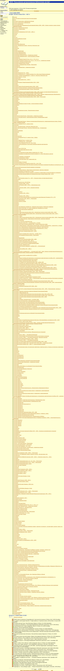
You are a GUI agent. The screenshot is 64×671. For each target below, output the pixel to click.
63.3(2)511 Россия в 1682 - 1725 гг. (20, 183)
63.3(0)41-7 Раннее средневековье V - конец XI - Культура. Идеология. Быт (29, 75)
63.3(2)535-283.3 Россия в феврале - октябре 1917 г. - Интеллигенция (28, 246)
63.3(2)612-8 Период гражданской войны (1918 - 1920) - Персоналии (28, 271)
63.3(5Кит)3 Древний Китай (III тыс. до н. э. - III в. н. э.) (25, 504)
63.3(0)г (14, 106)
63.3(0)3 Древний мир (18, 50)
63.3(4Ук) (15, 482)
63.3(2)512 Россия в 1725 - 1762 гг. (20, 193)
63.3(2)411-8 (15, 145)
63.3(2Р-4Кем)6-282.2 (17, 392)
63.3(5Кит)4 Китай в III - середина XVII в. (22, 507)
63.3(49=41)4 (16, 455)
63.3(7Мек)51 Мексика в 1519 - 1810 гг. (21, 532)
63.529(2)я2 (15, 607)
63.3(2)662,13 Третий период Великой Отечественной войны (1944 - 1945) (29, 341)
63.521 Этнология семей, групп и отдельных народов (25, 586)
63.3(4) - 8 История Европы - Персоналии (22, 443)
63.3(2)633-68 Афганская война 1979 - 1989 (22, 329)
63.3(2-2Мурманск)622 (18, 367)
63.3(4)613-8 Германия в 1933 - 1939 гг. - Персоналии (25, 452)
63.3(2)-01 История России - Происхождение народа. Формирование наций (29, 117)
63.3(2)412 (15, 147)
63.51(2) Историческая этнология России (22, 583)
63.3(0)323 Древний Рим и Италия (20, 63)
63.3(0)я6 (15, 111)
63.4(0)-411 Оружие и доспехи (19, 548)
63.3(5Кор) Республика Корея (19, 510)
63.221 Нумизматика (17, 23)
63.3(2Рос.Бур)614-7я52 (18, 437)
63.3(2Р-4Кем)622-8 (17, 406)
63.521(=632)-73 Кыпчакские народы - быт (22, 602)
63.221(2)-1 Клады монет (18, 29)
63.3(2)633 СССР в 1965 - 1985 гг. (20, 327)
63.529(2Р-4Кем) (16, 608)
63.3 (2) (14, 37)
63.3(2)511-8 (15, 190)
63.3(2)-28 (15, 120)
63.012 (14, 17)
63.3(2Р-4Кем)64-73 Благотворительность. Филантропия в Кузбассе (28, 416)
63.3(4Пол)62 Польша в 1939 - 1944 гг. (21, 480)
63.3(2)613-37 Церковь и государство (21, 274)
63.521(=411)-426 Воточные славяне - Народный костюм (25, 590)
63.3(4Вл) (15, 458)
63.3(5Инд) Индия (17, 499)
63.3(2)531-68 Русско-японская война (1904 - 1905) (24, 239)
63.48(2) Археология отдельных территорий (22, 556)
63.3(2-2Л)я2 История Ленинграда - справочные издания (25, 362)
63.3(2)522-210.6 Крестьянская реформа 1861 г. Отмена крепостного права (29, 224)
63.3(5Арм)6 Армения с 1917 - (19, 497)
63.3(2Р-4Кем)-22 (17, 382)
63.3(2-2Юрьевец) (17, 375)
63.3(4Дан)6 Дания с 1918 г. (19, 473)
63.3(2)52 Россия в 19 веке (19, 201)
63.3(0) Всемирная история (19, 38)
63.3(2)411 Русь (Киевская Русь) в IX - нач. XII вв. (24, 142)
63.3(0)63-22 (15, 99)
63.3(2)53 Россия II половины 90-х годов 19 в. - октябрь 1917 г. (27, 233)
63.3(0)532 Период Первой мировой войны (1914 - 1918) (25, 82)
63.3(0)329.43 (16, 66)
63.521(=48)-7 (16, 601)
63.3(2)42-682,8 (16, 151)
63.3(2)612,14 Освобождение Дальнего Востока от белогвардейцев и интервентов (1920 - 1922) (34, 264)
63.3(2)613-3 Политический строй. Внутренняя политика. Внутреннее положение (31, 272)
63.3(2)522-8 (15, 232)
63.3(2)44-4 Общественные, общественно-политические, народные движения (30, 169)
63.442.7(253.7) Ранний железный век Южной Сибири (25, 552)
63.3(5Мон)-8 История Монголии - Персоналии (23, 511)
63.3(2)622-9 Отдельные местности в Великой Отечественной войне (28, 313)
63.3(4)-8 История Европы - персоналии (22, 444)
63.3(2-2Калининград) (18, 357)
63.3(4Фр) (15, 486)
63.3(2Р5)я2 (15, 428)
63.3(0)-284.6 (16, 41)
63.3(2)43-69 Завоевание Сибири (20, 157)
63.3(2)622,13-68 (16, 298)
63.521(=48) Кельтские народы (20, 600)
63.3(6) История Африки (18, 521)
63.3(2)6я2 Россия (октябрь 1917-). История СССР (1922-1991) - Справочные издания (32, 342)
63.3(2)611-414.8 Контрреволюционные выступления (25, 259)
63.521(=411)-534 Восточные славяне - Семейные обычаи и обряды (28, 592)
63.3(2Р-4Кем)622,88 (17, 402)
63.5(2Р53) (15, 572)
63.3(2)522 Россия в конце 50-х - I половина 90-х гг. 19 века (26, 222)
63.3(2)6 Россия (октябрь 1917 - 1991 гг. (22, 248)
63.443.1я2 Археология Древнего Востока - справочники (25, 553)
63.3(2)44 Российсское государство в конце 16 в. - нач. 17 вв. (26, 163)
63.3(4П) (15, 478)
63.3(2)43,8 (15, 155)
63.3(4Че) (15, 495)
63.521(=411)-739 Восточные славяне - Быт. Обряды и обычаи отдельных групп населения (33, 597)
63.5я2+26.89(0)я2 (17, 612)
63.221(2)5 (15, 30)
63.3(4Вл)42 (15, 459)
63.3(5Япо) (15, 518)
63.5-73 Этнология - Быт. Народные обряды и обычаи (25, 578)
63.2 (14, 19)
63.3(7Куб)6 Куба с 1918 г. (18, 529)
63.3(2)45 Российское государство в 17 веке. (23, 171)
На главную (2, 0)
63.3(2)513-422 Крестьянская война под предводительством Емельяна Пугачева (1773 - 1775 (33, 197)
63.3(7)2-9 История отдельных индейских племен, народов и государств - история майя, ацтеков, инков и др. (37, 526)
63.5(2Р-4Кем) (16, 571)
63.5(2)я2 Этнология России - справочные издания (24, 570)
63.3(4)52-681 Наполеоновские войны (21, 450)
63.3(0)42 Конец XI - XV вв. (19, 76)
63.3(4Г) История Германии (19, 465)
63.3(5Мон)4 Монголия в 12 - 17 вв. (21, 512)
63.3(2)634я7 (16, 333)
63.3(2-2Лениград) (17, 363)
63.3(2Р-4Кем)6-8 (17, 394)
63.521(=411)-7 (16, 593)
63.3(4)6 (14, 451)
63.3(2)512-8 (15, 194)
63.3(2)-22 (15, 118)
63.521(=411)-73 (16, 594)
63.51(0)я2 (15, 582)
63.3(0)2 (14, 49)
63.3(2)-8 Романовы (17, 130)
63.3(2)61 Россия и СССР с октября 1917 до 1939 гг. (24, 255)
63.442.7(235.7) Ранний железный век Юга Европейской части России (28, 551)
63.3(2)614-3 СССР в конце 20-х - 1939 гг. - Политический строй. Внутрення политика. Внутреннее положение (37, 278)
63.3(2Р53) (15, 429)
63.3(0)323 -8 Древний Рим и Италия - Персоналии (24, 64)
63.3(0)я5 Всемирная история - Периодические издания (25, 110)
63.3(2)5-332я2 (16, 179)
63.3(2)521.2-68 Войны (18, 220)
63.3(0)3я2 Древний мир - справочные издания (23, 67)
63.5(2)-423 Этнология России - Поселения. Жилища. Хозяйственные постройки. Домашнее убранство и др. (37, 566)
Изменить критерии (18, 617)
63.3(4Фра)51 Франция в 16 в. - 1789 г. (21, 492)
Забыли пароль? (4, 17)
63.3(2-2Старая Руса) (17, 372)
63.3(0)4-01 (15, 70)
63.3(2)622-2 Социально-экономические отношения (24, 306)
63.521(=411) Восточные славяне (20, 589)
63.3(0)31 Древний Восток (18, 52)
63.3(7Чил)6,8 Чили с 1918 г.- (19, 538)
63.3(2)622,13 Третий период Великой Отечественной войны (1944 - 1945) (29, 296)
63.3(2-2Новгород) (17, 370)
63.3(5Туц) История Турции (19, 514)
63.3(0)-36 (15, 42)
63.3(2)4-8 (15, 138)
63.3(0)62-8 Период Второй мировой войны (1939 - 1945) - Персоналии (28, 96)
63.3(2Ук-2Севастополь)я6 (19, 440)
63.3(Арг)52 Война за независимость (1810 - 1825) (24, 540)
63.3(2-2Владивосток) (18, 356)
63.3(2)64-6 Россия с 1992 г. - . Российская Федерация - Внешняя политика (29, 337)
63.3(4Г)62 (15, 467)
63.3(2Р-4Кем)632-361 (18, 410)
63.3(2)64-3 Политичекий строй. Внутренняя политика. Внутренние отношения (30, 336)
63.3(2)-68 (15, 125)
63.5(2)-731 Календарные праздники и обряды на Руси (25, 568)
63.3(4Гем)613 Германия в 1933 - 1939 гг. (22, 469)
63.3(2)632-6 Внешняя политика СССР (21, 326)
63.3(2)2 (14, 133)
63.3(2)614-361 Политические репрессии (22, 279)
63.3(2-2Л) (15, 359)
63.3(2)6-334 (15, 250)
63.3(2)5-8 (15, 180)
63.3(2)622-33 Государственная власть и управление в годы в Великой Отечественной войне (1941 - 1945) (36, 307)
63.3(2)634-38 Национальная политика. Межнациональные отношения (28, 331)
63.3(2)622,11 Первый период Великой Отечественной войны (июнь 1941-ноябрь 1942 (32, 294)
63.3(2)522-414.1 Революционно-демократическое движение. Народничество (30, 226)
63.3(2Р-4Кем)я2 (16, 424)
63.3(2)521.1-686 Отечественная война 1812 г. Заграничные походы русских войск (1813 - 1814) (34, 212)
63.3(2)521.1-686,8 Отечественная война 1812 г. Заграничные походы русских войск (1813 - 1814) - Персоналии (38, 217)
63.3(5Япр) (15, 519)
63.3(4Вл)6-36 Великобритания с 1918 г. (22, 463)
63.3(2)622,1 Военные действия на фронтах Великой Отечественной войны (30, 291)
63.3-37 (14, 541)
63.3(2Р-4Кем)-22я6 (17, 383)
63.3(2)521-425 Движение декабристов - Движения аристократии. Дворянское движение (32, 206)
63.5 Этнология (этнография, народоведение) (23, 560)
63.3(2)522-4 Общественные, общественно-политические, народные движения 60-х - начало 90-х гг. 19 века (37, 225)
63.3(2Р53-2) (16, 433)
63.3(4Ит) (15, 477)
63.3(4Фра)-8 (16, 489)
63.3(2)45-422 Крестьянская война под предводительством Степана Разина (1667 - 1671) (33, 174)
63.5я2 (14, 611)
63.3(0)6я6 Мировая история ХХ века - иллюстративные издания (27, 103)
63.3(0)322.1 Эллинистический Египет (21, 61)
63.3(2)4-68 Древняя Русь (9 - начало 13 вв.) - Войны (24, 137)
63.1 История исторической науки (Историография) (24, 18)
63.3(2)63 (15, 317)
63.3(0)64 (15, 100)
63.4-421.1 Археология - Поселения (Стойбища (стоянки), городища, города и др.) (31, 549)
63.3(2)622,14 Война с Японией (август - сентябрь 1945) (25, 299)
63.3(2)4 (14, 134)
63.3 (14, 35)
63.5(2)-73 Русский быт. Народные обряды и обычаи (24, 567)
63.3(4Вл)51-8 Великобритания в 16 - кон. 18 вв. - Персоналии (27, 461)
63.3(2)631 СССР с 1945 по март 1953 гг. (22, 321)
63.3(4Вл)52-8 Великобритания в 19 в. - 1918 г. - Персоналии (26, 462)
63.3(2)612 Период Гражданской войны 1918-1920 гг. (24, 260)
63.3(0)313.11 (16, 57)
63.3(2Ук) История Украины (19, 439)
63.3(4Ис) (15, 474)
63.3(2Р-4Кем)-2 (16, 381)
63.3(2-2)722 (15, 353)
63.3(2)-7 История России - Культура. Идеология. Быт (25, 126)
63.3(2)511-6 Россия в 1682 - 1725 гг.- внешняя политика (25, 187)
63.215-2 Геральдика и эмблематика (21, 22)
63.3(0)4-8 (15, 71)
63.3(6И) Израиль (17, 522)
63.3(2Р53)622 (16, 432)
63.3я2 (14, 545)
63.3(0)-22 (15, 40)
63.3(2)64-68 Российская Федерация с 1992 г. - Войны (25, 338)
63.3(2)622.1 (15, 314)
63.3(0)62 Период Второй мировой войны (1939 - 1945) (25, 86)
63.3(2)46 (15, 175)
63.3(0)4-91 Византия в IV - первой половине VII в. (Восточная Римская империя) (31, 74)
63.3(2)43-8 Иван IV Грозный (19, 162)
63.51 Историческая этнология (20, 581)
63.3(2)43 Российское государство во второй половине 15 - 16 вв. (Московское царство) (32, 153)
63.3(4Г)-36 (15, 466)
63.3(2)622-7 (15, 310)
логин (1, 11)
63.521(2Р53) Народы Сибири (19, 587)
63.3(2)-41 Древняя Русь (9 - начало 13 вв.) (22, 123)
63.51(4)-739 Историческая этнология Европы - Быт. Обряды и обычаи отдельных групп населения (35, 585)
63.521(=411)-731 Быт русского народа (21, 596)
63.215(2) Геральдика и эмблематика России (23, 21)
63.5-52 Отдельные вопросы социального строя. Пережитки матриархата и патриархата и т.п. (34, 577)
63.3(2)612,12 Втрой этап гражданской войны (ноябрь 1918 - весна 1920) (29, 263)
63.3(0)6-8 (15, 85)
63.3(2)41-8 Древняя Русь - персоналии (21, 141)
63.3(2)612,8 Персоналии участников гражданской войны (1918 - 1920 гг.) (29, 266)
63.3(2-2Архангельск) (17, 355)
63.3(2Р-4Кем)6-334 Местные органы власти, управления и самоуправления (30, 393)
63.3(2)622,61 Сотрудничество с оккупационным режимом (26, 300)
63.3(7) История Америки (18, 525)
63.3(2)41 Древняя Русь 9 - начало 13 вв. (22, 140)
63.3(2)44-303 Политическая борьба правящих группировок (26, 167)
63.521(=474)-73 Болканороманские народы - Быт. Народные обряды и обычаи (30, 598)
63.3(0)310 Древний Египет (19, 53)
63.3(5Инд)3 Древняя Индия (19, 500)
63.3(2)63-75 (15, 318)
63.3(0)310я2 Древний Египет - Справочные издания (24, 55)
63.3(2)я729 (15, 351)
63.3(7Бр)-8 (15, 527)
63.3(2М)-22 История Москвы (19, 377)
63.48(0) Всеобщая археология (20, 555)
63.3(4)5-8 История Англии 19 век (20, 448)
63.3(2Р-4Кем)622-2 (17, 405)
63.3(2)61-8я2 (16, 256)
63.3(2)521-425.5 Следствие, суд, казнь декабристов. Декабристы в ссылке (29, 208)
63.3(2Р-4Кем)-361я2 (17, 385)
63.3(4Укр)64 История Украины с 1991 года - (23, 484)
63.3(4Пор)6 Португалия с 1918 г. (20, 481)
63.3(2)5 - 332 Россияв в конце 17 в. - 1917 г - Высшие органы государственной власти (32, 178)
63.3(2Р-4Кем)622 (17, 398)
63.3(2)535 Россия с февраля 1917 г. (21, 244)
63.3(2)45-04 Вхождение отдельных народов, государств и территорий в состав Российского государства (36, 172)
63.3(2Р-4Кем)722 (17, 421)
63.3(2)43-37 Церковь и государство (21, 156)
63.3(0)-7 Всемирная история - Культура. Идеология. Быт (25, 45)
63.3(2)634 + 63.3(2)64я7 (18, 330)
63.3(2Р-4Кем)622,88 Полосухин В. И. (21, 404)
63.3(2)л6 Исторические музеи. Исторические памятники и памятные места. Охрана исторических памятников (37, 346)
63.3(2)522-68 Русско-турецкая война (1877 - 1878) (24, 231)
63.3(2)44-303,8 (16, 168)
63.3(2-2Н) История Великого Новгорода (22, 368)
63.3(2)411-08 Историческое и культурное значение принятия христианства (30, 144)
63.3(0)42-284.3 (16, 78)
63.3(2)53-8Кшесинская (18, 237)
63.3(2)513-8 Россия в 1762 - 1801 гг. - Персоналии (24, 198)
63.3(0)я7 (15, 113)
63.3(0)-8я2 (15, 48)
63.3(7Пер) (15, 533)
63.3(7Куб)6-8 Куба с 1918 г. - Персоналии (22, 530)
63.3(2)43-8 (15, 160)
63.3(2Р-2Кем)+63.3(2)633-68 (19, 378)
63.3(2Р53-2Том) (16, 435)
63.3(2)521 (15, 205)
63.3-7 (14, 542)
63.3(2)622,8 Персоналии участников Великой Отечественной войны (28, 302)
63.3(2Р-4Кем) (16, 379)
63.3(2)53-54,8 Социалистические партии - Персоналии (25, 235)
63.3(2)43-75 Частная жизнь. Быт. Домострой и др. (24, 159)
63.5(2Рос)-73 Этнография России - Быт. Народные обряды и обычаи (28, 574)
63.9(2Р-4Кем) (16, 613)
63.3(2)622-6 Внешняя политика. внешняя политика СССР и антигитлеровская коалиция (32, 309)
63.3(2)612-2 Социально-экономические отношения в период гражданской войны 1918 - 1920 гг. (34, 267)
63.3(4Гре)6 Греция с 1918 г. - (19, 471)
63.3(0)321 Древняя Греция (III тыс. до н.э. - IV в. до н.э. (25, 59)
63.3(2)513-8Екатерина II (18, 199)
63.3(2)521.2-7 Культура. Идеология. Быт (22, 221)
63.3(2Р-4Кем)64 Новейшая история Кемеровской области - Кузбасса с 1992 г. (30, 413)
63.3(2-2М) (15, 364)
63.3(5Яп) (15, 517)
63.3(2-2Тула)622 (17, 374)
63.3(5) (14, 496)
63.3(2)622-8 (15, 311)
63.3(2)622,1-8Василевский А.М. (20, 292)
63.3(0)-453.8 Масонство (18, 44)
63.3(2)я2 (15, 348)
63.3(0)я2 (15, 109)
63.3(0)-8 (15, 46)
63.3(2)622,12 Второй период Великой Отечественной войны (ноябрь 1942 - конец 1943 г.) (33, 295)
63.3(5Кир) (15, 501)
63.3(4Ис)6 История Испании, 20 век (21, 476)
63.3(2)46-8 (15, 176)
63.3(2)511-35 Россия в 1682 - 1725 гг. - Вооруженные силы (26, 184)
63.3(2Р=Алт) (16, 436)
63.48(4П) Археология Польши (20, 557)
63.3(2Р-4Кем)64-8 (17, 420)
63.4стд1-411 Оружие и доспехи (20, 559)
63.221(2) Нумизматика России (20, 27)
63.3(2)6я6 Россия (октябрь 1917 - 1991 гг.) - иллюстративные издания (28, 344)
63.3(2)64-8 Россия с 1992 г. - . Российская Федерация (25, 340)
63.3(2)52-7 (15, 202)
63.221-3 (15, 33)
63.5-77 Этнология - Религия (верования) (22, 579)
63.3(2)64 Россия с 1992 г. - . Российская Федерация (24, 334)
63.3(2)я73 (15, 352)
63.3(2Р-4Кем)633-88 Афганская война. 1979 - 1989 (24, 412)
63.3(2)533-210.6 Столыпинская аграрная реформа (24, 241)
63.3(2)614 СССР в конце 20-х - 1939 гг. (21, 275)
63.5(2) (14, 563)
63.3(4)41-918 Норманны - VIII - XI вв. (21, 446)
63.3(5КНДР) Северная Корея (19, 508)
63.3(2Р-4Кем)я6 (16, 425)
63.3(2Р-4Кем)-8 (16, 389)
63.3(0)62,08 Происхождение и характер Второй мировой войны (27, 87)
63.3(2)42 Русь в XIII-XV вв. (19, 148)
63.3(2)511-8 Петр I (17, 191)
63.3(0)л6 (15, 107)
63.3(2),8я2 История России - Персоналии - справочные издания (27, 115)
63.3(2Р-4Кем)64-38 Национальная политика (23, 414)
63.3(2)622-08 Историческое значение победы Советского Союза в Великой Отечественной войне (35, 304)
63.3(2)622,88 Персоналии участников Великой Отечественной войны (28, 303)
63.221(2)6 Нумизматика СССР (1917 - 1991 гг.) (23, 31)
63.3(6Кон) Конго (16, 523)
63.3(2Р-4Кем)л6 (16, 422)
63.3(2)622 (15, 287)
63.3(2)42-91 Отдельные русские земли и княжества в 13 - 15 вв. (27, 152)
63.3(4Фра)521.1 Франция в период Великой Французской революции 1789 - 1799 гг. (31, 493)
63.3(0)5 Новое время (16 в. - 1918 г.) (21, 79)
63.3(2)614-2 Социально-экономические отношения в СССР (26, 276)
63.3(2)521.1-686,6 (17, 216)
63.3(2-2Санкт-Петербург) (18, 371)
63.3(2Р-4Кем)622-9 (17, 408)
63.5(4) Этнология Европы (19, 575)
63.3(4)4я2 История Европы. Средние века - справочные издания (27, 447)
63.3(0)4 (14, 68)
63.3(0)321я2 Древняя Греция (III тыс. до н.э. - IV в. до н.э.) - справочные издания (31, 60)
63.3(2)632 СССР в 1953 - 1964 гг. (20, 325)
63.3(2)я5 (15, 349)
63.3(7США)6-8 (16, 537)
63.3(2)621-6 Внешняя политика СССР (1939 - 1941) (24, 286)
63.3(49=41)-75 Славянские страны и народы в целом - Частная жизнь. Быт (30, 454)
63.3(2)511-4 (15, 186)
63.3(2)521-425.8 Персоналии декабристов (22, 209)
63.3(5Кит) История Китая (18, 503)
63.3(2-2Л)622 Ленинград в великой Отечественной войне (26, 360)
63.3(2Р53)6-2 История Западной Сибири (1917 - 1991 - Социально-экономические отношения (34, 431)
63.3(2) (14, 114)
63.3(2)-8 (15, 129)
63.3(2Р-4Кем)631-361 (18, 409)
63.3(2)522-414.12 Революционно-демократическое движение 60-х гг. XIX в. (30, 228)
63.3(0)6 (14, 83)
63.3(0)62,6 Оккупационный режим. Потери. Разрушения (25, 89)
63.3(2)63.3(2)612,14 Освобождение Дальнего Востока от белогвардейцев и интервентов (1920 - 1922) (36, 319)
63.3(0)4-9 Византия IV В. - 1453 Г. (20, 72)
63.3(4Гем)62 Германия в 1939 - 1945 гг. (22, 470)
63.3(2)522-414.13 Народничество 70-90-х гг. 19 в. (24, 229)
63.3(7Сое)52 (16, 534)
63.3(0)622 (15, 98)
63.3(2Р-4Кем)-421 (17, 386)
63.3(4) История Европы (18, 441)
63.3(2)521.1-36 (16, 210)
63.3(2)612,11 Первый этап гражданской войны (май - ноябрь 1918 (28, 262)
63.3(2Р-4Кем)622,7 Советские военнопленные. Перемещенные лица (28, 399)
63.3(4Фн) (15, 485)
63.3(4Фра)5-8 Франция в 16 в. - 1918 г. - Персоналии (25, 491)
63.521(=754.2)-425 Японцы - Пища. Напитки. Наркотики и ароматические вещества (31, 605)
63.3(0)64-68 (15, 102)
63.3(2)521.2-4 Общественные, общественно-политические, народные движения (31, 218)
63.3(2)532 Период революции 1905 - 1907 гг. (23, 240)
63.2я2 (14, 34)
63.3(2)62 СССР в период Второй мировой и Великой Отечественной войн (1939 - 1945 (32, 280)
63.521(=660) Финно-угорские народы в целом (23, 604)
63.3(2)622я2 (16, 315)
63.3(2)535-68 (16, 247)
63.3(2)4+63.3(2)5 (17, 136)
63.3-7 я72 (15, 544)
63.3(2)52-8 (15, 204)
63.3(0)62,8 (15, 90)
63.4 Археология (16, 547)
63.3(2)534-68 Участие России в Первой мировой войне (25, 243)
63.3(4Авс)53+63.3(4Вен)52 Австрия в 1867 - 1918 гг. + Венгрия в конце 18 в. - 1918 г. (32, 456)
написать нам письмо (3, 33)
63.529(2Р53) (16, 609)
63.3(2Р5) (15, 426)
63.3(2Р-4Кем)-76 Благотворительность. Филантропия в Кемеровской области (30, 387)
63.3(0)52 (15, 81)
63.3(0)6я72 (15, 105)
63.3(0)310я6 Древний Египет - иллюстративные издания (25, 56)
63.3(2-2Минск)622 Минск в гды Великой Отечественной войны (27, 366)
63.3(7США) (15, 536)
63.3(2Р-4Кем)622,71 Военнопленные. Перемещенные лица (26, 401)
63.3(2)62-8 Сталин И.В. (18, 284)
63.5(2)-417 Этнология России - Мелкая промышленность (26, 564)
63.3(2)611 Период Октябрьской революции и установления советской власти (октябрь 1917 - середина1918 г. (37, 258)
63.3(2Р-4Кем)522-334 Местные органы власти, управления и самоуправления (30, 390)
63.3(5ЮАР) (15, 515)
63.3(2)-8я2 (15, 132)
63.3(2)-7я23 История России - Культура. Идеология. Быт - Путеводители (29, 127)
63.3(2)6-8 (15, 253)
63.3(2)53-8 (15, 236)
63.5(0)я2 (15, 562)
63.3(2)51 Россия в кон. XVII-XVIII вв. (21, 182)
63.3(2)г (14, 345)
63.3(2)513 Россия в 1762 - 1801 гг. (20, 195)
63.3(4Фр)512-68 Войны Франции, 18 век (22, 488)
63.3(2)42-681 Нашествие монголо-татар (22, 149)
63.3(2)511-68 (16, 189)
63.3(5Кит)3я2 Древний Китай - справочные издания (24, 506)
